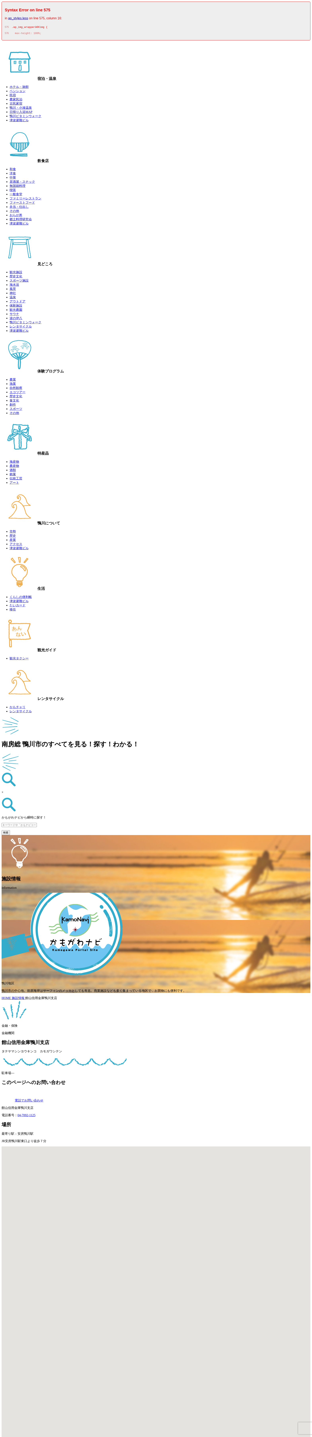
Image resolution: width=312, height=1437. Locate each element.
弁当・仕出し (19, 208)
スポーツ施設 (19, 281)
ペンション (17, 92)
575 (7, 27)
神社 (13, 294)
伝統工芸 (16, 479)
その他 (14, 212)
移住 (13, 610)
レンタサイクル (21, 327)
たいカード (17, 606)
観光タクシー (19, 659)
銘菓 (13, 475)
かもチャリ (17, 708)
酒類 (13, 471)
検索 (5, 833)
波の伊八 (16, 319)
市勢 (13, 532)
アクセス (16, 545)
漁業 (13, 385)
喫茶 (13, 191)
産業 (13, 541)
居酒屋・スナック (22, 183)
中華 (13, 178)
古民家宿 (16, 104)
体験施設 (16, 306)
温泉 (13, 298)
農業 (13, 380)
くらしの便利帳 (21, 598)
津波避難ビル (19, 121)
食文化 (14, 401)
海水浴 (14, 286)
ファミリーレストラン (25, 199)
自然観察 (16, 389)
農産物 (14, 467)
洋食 (13, 174)
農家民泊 (16, 100)
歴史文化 (16, 277)
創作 (13, 405)
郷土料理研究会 (21, 220)
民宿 (13, 96)
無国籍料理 (17, 187)
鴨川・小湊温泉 (21, 109)
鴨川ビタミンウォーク (25, 117)
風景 (13, 290)
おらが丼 (16, 216)
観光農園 (16, 311)
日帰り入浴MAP (21, 113)
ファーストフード (22, 203)
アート (14, 483)
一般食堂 (16, 195)
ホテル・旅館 (19, 88)
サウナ (14, 315)
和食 (13, 170)
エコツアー (17, 393)
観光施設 (16, 273)
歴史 (13, 537)
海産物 (14, 463)
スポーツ (16, 410)
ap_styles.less (18, 18)
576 (7, 34)
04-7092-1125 (26, 1116)
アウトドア (17, 302)
